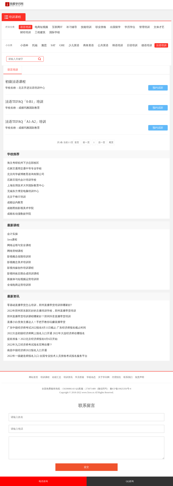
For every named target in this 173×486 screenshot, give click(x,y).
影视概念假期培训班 (19, 256)
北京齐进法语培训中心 (32, 87)
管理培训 (144, 27)
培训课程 (45, 377)
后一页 (101, 142)
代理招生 (116, 377)
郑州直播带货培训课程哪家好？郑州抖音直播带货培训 (39, 316)
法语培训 (161, 45)
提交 (86, 467)
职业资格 (100, 27)
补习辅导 (71, 27)
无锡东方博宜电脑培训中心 (23, 191)
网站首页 (33, 377)
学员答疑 (79, 377)
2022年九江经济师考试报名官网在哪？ (29, 344)
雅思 (44, 45)
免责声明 (139, 377)
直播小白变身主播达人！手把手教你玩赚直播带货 (36, 322)
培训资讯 (68, 377)
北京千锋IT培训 (16, 196)
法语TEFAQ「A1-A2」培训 (25, 122)
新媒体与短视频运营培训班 (23, 279)
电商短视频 (41, 27)
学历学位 (130, 27)
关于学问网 (103, 377)
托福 (34, 45)
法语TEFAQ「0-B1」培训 (24, 102)
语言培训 (25, 27)
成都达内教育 (15, 202)
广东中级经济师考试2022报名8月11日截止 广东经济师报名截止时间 (46, 327)
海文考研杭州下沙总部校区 (23, 162)
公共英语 (103, 45)
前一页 (86, 142)
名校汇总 (56, 377)
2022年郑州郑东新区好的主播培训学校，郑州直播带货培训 (41, 310)
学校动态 (91, 377)
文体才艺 (159, 27)
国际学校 (54, 32)
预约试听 (158, 87)
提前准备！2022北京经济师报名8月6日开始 (32, 339)
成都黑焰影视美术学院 (20, 208)
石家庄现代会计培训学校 (21, 179)
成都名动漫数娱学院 (19, 213)
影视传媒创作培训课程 (20, 267)
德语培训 (146, 45)
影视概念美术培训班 (19, 262)
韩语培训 (117, 45)
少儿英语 (74, 45)
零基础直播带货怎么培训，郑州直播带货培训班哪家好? (39, 305)
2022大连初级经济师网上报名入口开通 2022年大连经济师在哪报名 (46, 333)
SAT (53, 45)
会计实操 (12, 234)
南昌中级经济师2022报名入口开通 (27, 350)
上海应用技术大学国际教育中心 (25, 185)
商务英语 (88, 45)
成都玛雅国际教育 (29, 107)
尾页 (111, 142)
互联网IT (57, 27)
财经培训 (25, 32)
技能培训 (86, 27)
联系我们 (128, 377)
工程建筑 (40, 32)
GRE (62, 45)
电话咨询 (43, 481)
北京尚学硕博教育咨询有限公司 (25, 174)
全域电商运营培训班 (19, 284)
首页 (76, 142)
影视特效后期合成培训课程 (23, 273)
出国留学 (115, 27)
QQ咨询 (130, 481)
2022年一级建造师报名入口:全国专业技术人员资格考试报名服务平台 (47, 356)
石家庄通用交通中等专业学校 (24, 168)
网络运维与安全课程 (19, 245)
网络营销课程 (15, 251)
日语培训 (132, 45)
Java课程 (12, 239)
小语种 (24, 45)
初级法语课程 (15, 82)
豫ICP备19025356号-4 (120, 388)
